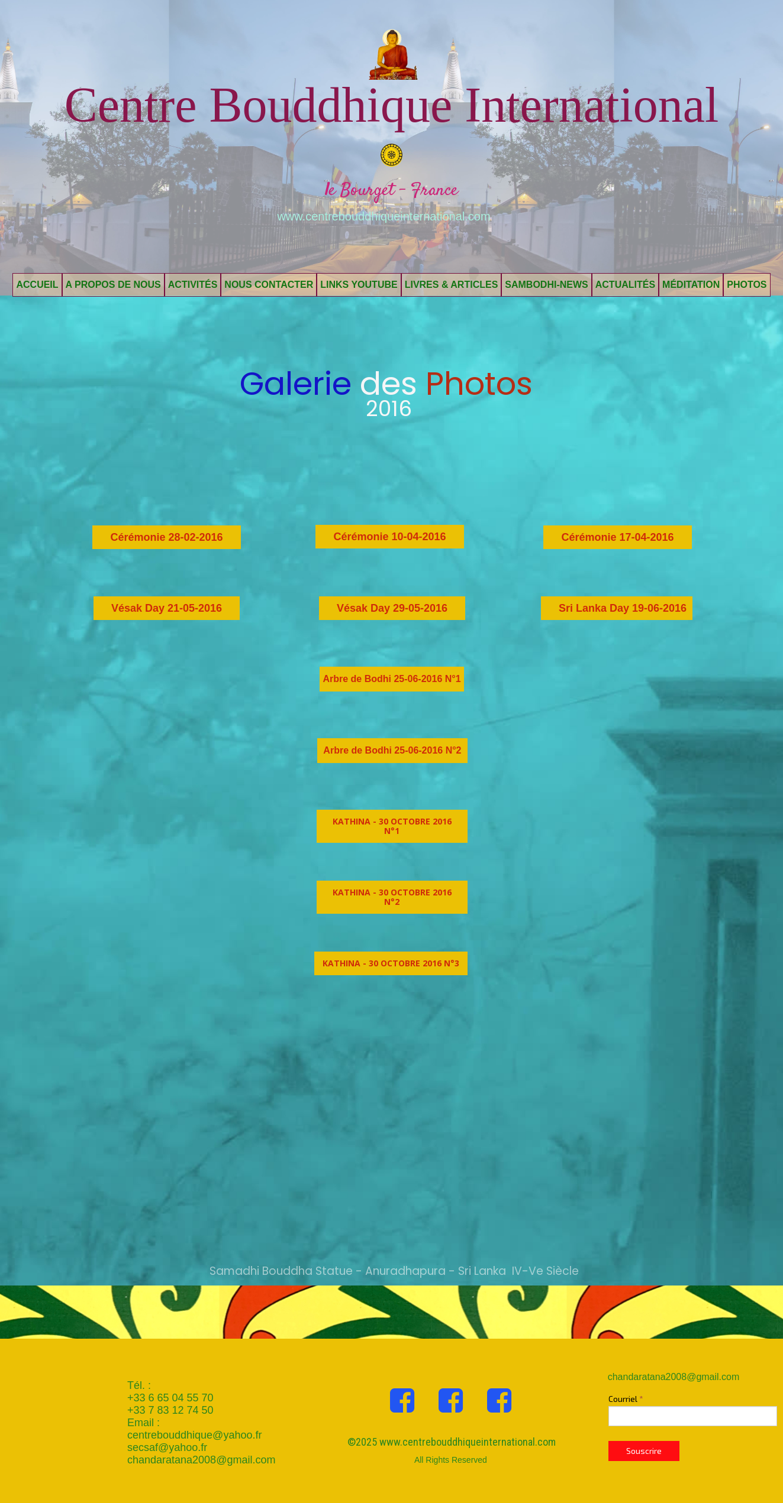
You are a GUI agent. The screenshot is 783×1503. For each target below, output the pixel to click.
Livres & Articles (451, 285)
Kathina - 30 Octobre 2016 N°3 (391, 963)
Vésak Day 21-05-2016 (166, 608)
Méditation (691, 285)
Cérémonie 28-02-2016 (166, 537)
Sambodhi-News (546, 285)
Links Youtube (358, 285)
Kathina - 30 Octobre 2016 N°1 (392, 826)
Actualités (625, 285)
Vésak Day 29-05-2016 (392, 608)
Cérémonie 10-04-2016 (389, 537)
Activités (193, 285)
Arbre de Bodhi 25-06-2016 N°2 (392, 750)
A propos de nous (113, 285)
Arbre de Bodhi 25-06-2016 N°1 (391, 679)
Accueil (37, 285)
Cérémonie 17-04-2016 (617, 537)
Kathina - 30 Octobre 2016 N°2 (392, 897)
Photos (746, 285)
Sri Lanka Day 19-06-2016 (623, 608)
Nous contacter (268, 285)
